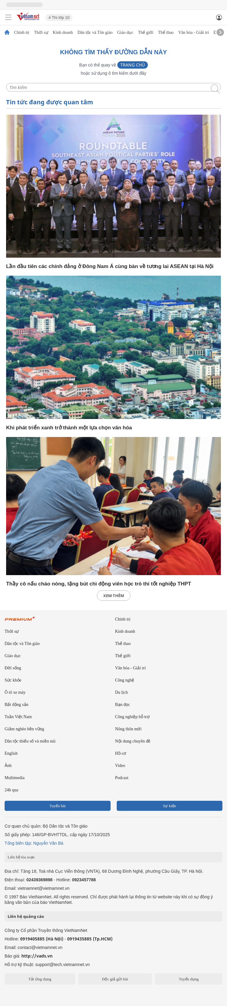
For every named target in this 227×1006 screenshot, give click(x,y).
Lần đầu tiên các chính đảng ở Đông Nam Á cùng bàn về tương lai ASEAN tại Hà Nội (110, 266)
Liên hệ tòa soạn (21, 857)
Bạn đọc (122, 704)
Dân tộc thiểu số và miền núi (30, 741)
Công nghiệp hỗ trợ (132, 716)
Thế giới (145, 32)
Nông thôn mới (128, 729)
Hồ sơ (120, 753)
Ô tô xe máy (15, 692)
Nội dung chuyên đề (133, 741)
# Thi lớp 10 (59, 17)
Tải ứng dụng (39, 979)
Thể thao (166, 32)
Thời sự (41, 32)
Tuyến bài (57, 806)
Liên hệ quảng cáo (26, 916)
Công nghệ (124, 680)
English (11, 753)
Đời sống (13, 668)
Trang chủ (132, 65)
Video (120, 765)
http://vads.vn (37, 956)
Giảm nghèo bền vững (24, 729)
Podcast (122, 777)
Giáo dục (125, 32)
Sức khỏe (13, 680)
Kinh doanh (63, 32)
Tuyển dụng (189, 979)
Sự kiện (169, 806)
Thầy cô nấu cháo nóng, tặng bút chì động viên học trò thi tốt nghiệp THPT (98, 584)
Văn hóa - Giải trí (193, 32)
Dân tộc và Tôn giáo (94, 32)
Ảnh (8, 765)
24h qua (11, 790)
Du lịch (121, 692)
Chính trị (21, 32)
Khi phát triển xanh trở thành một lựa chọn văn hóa (69, 428)
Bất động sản (16, 704)
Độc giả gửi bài (115, 979)
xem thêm (113, 595)
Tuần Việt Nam (18, 716)
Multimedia (14, 777)
